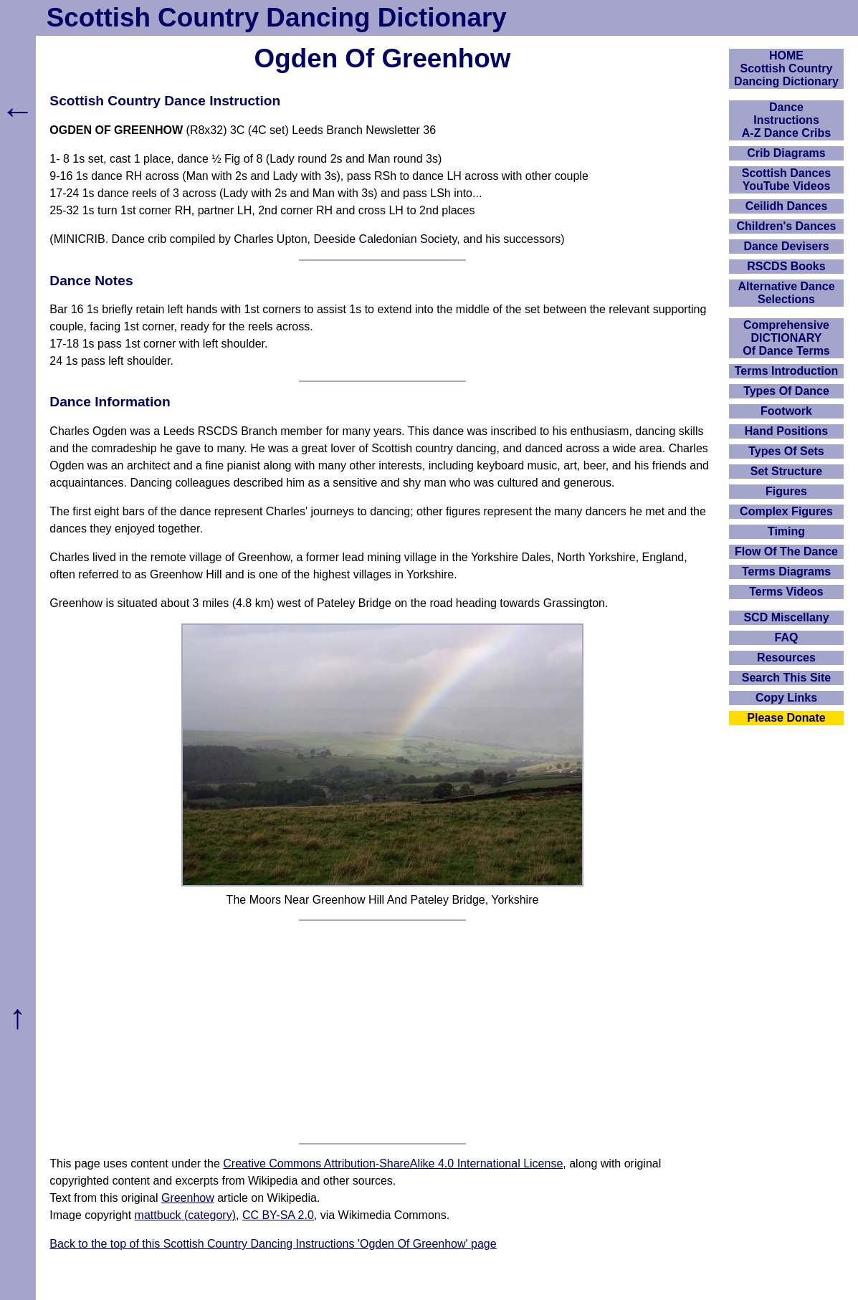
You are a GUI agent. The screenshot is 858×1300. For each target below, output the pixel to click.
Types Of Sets (786, 451)
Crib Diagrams (786, 153)
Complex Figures (786, 511)
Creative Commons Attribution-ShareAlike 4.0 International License (393, 1163)
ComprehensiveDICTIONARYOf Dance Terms (786, 338)
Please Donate (786, 718)
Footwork (786, 411)
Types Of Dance (786, 391)
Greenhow (187, 1198)
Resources (786, 657)
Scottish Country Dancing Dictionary (277, 17)
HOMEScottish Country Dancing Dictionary (786, 68)
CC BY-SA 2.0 (278, 1215)
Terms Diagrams (786, 571)
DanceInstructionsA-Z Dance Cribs (786, 120)
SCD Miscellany (786, 617)
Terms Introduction (787, 371)
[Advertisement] (382, 1032)
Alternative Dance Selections (786, 292)
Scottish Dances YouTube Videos (786, 179)
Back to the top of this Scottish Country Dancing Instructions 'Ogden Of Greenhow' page (272, 1244)
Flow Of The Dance (786, 551)
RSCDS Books (786, 266)
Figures (786, 491)
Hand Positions (786, 431)
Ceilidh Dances (786, 206)
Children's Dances (786, 226)
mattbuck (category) (185, 1215)
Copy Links (786, 698)
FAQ (787, 637)
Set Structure (786, 471)
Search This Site (786, 677)
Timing (786, 531)
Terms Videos (786, 592)
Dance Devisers (786, 246)
